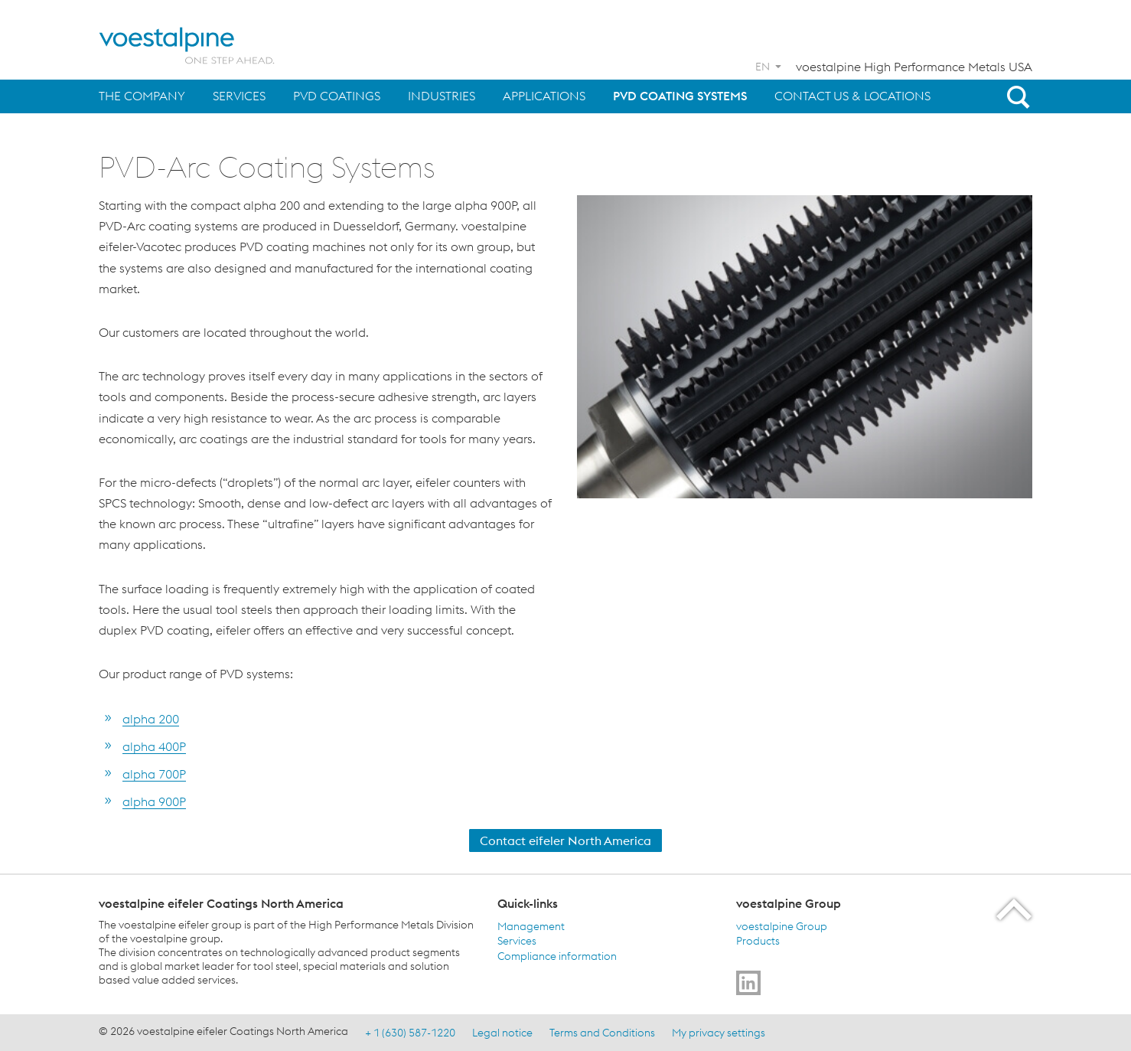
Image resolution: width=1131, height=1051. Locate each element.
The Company (142, 95)
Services (239, 95)
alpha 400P (154, 746)
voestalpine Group (781, 925)
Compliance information (557, 955)
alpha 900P (154, 801)
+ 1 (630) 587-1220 (410, 1032)
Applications (544, 95)
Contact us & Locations (852, 95)
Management (531, 925)
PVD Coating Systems (680, 95)
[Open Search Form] (1015, 96)
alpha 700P (154, 774)
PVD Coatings (336, 95)
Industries (441, 95)
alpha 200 (150, 718)
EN (762, 66)
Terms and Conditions (602, 1032)
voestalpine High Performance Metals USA (914, 66)
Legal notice (502, 1032)
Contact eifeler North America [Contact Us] (565, 840)
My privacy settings (718, 1032)
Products (758, 941)
